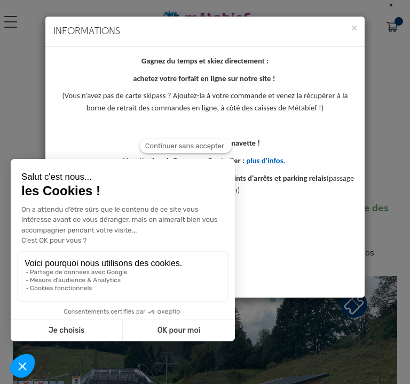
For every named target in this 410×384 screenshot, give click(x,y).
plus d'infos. (265, 160)
